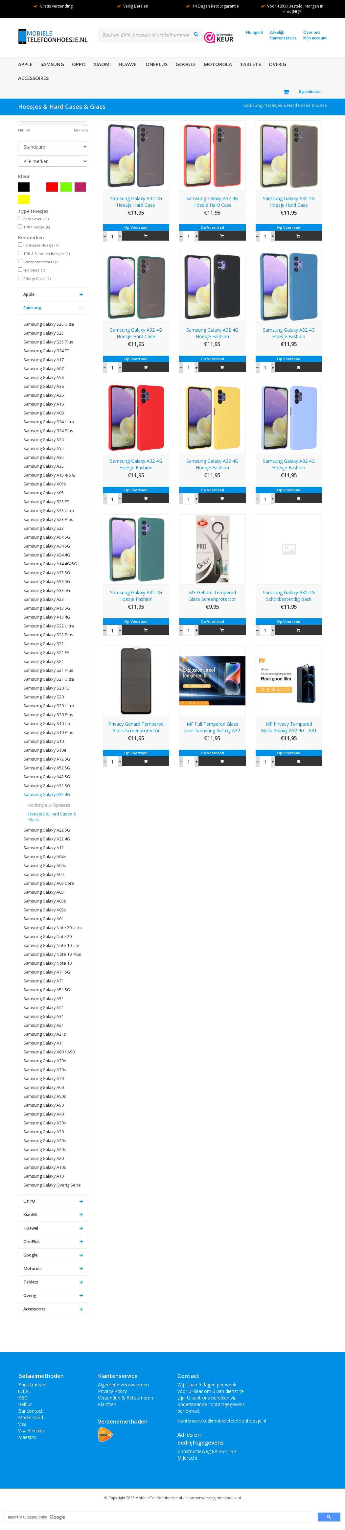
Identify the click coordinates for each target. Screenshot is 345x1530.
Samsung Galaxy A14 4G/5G (50, 564)
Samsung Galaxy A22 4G (46, 839)
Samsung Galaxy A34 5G (46, 546)
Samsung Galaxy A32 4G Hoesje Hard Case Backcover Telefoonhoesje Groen (289, 201)
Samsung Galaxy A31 (43, 1016)
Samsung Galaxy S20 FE (46, 688)
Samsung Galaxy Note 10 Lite (51, 945)
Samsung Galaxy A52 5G (46, 768)
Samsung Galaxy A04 (43, 874)
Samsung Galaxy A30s (44, 1123)
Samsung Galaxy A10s (44, 1167)
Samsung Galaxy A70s (44, 1069)
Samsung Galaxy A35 (43, 457)
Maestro (27, 1437)
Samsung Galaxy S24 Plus (48, 431)
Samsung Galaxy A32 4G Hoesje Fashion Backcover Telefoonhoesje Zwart (212, 333)
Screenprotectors (40, 262)
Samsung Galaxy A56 (43, 377)
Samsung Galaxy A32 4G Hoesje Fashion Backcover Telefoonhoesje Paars (289, 464)
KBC (22, 1398)
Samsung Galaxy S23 (43, 528)
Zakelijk (276, 32)
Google (185, 64)
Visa (22, 1424)
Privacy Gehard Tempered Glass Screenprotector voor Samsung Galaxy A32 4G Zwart (136, 727)
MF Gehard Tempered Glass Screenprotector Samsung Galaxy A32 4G (212, 595)
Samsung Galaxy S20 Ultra (48, 706)
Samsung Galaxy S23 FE (46, 502)
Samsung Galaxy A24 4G (46, 555)
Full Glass (34, 270)
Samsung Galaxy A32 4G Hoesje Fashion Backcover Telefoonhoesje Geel (212, 464)
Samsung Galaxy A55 (43, 448)
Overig (277, 64)
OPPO (79, 64)
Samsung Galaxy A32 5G (46, 786)
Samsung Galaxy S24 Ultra (48, 422)
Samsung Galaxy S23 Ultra (48, 510)
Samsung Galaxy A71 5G (46, 972)
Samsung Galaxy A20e (44, 1149)
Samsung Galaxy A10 (43, 1176)
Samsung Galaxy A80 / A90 (49, 1052)
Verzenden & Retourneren (125, 1398)
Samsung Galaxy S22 (43, 644)
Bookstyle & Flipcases (49, 805)
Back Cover (36, 219)
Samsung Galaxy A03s (44, 901)
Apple (25, 64)
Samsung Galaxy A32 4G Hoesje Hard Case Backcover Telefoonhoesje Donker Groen (136, 333)
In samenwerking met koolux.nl (213, 1497)
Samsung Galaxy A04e (44, 856)
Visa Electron (31, 1430)
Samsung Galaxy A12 (43, 848)
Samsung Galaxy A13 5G (46, 608)
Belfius (25, 1404)
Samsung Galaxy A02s (44, 910)
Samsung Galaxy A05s (44, 484)
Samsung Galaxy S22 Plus (48, 635)
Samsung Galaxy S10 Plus (48, 732)
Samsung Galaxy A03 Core (48, 883)
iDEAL (24, 1391)
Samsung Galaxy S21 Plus (48, 670)
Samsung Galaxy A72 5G (46, 759)
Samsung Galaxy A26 (43, 395)
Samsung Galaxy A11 (43, 1043)
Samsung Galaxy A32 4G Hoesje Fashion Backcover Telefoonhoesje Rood (136, 464)
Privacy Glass (37, 278)
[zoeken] (158, 1517)
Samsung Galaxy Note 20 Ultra (52, 927)
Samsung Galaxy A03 (43, 892)
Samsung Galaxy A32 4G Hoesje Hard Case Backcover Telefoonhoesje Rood (212, 201)
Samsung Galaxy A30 (43, 1132)
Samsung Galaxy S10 (43, 741)
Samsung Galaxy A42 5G (46, 777)
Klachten (107, 1404)
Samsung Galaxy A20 (43, 1158)
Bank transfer (32, 1384)
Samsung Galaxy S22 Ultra (48, 626)
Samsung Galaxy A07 (43, 368)
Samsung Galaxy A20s (44, 1140)
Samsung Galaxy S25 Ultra (48, 324)
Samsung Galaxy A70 (43, 1078)
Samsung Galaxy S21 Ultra (48, 679)
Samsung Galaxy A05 (43, 493)
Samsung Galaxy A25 (43, 466)
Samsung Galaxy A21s (44, 1034)
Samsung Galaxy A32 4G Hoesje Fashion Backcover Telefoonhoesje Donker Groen (136, 595)
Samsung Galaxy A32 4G (46, 794)
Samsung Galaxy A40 (43, 1114)
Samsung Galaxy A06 (43, 413)
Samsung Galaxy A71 (43, 981)
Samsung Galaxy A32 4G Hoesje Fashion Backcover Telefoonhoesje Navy (289, 333)
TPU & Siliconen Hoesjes (46, 253)
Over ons (311, 32)
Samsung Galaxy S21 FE (46, 652)
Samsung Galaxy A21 (43, 1025)
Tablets (250, 64)
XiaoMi (102, 64)
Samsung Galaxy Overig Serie (52, 1185)
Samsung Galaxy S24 (43, 439)
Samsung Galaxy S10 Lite (47, 723)
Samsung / (254, 105)
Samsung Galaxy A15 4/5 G (49, 475)
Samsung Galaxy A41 (43, 1007)
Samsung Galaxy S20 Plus (48, 715)
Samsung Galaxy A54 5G (46, 537)
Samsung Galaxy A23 (43, 599)
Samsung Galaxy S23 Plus (48, 519)
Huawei (128, 64)
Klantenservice (283, 38)
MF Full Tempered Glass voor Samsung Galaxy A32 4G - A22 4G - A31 (212, 727)
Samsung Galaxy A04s (44, 865)
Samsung (52, 64)
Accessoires (33, 78)
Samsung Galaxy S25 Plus (48, 342)
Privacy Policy (112, 1391)
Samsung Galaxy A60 (43, 1087)
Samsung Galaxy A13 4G (46, 617)
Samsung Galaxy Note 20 (47, 936)
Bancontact (30, 1411)
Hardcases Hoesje (41, 245)
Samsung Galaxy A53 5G (46, 581)
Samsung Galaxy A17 (43, 360)
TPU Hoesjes (36, 227)
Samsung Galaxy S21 (43, 661)
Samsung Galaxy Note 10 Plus (52, 954)
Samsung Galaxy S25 (43, 333)
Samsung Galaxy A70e (44, 1061)
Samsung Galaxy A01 (43, 919)
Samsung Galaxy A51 (43, 998)
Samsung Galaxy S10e (44, 750)
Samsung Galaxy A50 (43, 1105)
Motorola (218, 64)
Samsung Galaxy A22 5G (46, 830)
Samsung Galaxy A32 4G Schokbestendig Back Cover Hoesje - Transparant (289, 595)
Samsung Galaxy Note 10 (47, 963)
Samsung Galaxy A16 (43, 404)
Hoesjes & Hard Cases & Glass (296, 105)
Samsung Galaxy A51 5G (46, 990)
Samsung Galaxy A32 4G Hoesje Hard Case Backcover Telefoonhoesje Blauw (136, 201)
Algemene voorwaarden (123, 1384)
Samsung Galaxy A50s (44, 1096)
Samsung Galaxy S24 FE (46, 351)
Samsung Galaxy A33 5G (46, 590)
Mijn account (315, 38)
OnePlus (157, 64)
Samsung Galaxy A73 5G (46, 573)
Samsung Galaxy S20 (43, 697)
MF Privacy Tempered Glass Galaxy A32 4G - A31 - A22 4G (289, 727)
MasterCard (30, 1417)
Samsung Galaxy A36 (43, 386)
